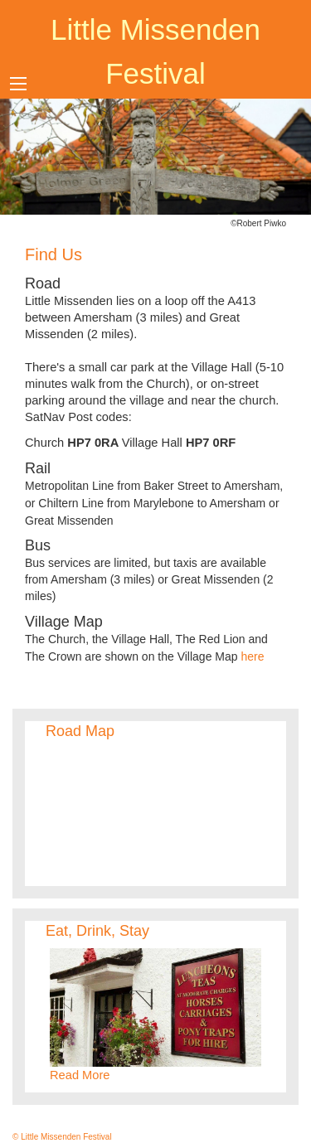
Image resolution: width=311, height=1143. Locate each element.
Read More (80, 1075)
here (252, 656)
